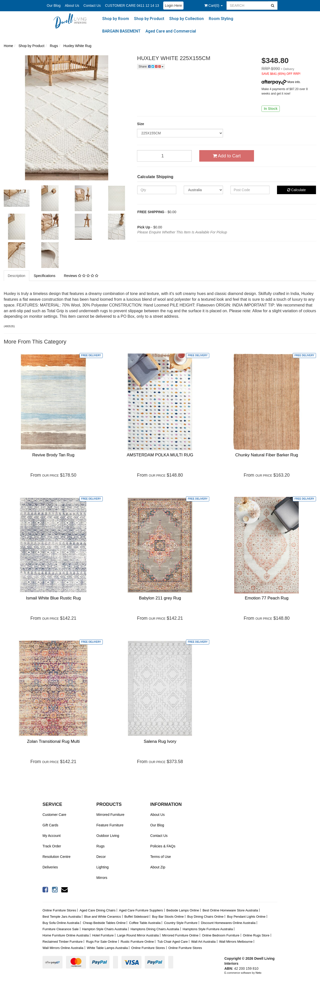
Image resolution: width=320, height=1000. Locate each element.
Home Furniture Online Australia (65, 935)
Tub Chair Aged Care (172, 941)
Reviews (81, 276)
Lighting (102, 867)
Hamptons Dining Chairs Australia (154, 929)
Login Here (173, 6)
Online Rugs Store (256, 935)
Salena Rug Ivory (160, 741)
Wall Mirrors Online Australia (63, 948)
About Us (72, 6)
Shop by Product (149, 18)
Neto (258, 972)
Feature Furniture (110, 825)
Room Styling (221, 18)
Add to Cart (227, 155)
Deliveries (50, 867)
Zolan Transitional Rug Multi (53, 741)
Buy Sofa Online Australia (60, 923)
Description (16, 276)
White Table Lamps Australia (107, 948)
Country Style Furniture (181, 923)
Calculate (296, 190)
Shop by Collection (186, 18)
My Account (51, 836)
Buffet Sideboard (136, 916)
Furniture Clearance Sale (60, 929)
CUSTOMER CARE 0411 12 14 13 (132, 6)
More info (281, 82)
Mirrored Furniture (110, 815)
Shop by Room (115, 18)
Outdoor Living (107, 836)
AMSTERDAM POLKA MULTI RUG (160, 455)
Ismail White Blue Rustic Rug (53, 598)
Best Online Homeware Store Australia (230, 910)
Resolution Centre (56, 857)
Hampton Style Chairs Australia (104, 929)
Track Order (51, 846)
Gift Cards (50, 825)
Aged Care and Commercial (171, 31)
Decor (101, 857)
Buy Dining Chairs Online (205, 916)
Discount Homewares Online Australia (228, 923)
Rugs (100, 846)
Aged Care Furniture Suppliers (141, 910)
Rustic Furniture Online (137, 941)
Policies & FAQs (162, 846)
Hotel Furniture (103, 935)
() (213, 6)
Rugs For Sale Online (101, 941)
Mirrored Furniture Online (180, 935)
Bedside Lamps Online (182, 910)
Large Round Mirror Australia (138, 935)
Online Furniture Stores (59, 910)
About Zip (157, 867)
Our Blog (53, 6)
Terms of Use (160, 857)
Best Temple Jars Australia (61, 916)
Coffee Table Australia (144, 923)
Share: (151, 66)
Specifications (44, 276)
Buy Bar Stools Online (168, 916)
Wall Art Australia (203, 941)
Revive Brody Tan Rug (53, 455)
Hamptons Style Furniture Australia (208, 929)
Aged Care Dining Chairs (98, 910)
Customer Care (54, 815)
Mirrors (102, 878)
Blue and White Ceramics (102, 916)
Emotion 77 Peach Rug (266, 598)
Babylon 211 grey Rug (160, 598)
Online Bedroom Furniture (221, 935)
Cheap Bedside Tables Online (104, 923)
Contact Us (92, 6)
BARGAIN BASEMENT (121, 31)
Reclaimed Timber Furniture (62, 941)
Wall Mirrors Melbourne (236, 941)
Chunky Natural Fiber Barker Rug (266, 455)
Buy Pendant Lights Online (246, 916)
